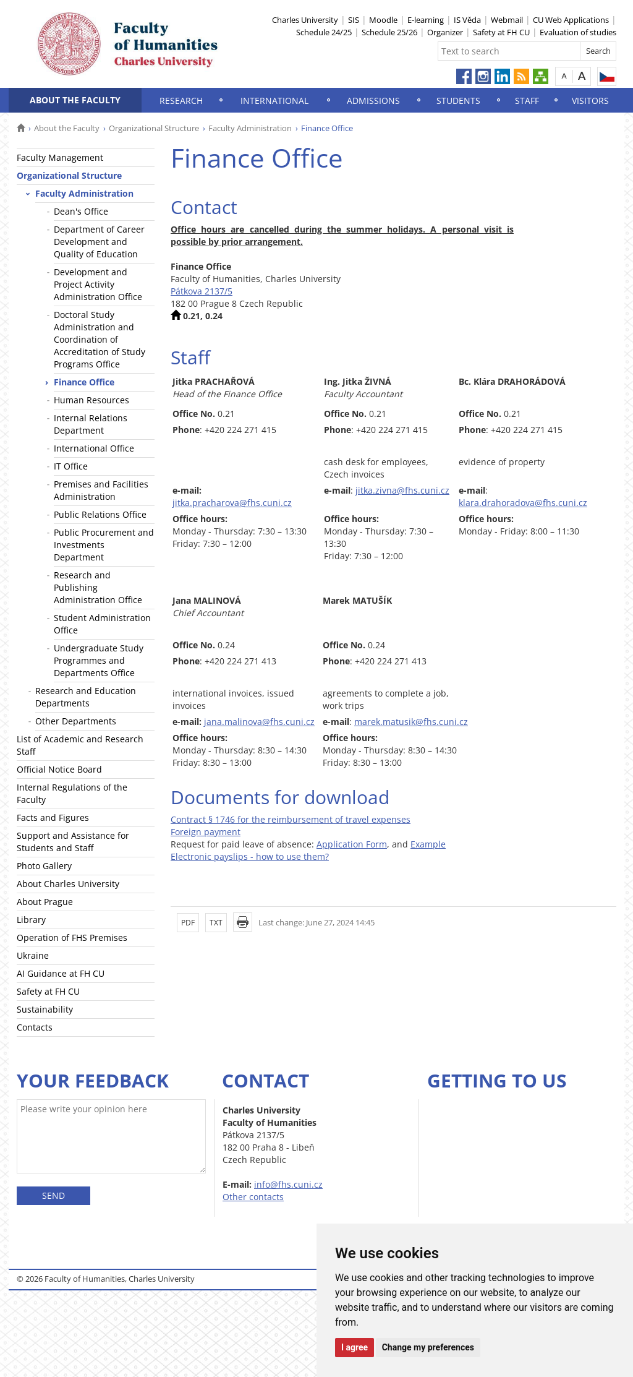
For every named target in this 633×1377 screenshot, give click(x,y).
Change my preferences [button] (428, 1347)
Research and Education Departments (85, 697)
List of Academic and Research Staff (80, 745)
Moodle (383, 19)
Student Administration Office (102, 624)
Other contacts (253, 1197)
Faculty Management (60, 157)
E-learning (425, 19)
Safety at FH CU (501, 32)
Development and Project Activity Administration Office (98, 284)
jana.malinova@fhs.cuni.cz (259, 721)
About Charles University (68, 884)
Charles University (305, 19)
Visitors (590, 100)
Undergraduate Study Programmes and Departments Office (98, 660)
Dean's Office (81, 211)
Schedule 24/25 (324, 32)
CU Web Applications (571, 19)
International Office (94, 448)
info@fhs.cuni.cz (288, 1184)
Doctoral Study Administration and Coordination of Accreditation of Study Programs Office (99, 339)
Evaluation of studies (578, 32)
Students (458, 100)
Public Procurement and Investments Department (104, 544)
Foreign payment (205, 832)
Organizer (445, 32)
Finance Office (84, 382)
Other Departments (75, 721)
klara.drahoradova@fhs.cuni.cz (523, 502)
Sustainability (45, 1009)
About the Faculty (75, 100)
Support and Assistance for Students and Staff (73, 842)
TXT (216, 922)
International (274, 100)
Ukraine (33, 955)
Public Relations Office (100, 514)
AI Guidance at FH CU (60, 973)
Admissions (373, 100)
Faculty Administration (250, 128)
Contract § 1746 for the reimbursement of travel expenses (290, 819)
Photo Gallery (44, 866)
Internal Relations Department (90, 424)
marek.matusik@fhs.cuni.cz (411, 721)
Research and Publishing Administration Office (98, 587)
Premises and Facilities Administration (101, 490)
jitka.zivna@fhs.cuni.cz (402, 490)
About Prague (45, 901)
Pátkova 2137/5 (201, 291)
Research (181, 100)
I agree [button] (354, 1347)
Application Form (351, 844)
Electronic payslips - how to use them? (250, 856)
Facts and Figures (53, 817)
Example (428, 844)
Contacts (35, 1027)
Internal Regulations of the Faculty (72, 793)
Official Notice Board (59, 769)
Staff (527, 100)
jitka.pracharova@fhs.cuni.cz (232, 502)
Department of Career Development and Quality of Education (99, 241)
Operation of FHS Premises (72, 937)
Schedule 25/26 (389, 32)
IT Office (71, 466)
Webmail (507, 19)
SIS (353, 19)
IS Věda (467, 19)
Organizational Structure (154, 128)
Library (31, 919)
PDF (188, 922)
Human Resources (91, 400)
